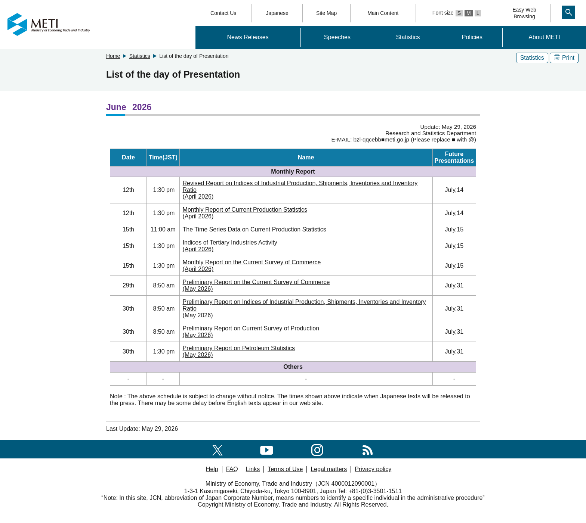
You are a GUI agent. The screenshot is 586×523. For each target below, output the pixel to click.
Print (564, 58)
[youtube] (266, 449)
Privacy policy (373, 469)
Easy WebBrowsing (524, 13)
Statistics (408, 37)
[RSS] (367, 449)
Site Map (326, 13)
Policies (472, 37)
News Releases (248, 37)
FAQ (232, 469)
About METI (544, 37)
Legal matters (329, 469)
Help (212, 469)
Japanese (277, 13)
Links (253, 469)
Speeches (337, 37)
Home (113, 56)
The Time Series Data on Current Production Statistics (254, 229)
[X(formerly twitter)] (217, 449)
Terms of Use (285, 469)
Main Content (382, 13)
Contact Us (223, 13)
